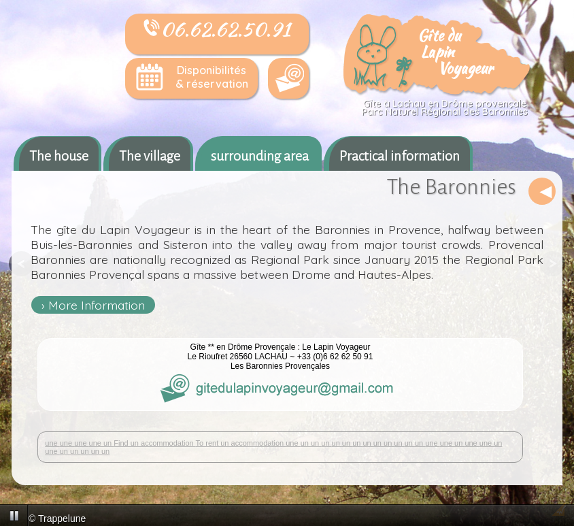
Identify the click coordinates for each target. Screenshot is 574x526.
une (52, 443)
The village (149, 155)
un (108, 443)
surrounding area (260, 155)
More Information (96, 304)
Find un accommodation (154, 443)
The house (58, 155)
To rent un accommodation (241, 443)
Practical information (399, 155)
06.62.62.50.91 (217, 29)
